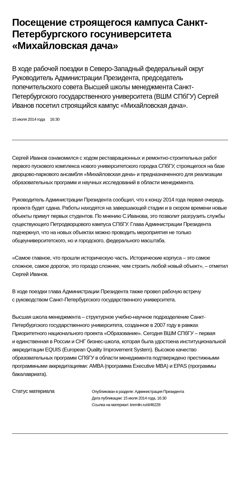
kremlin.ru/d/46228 (145, 404)
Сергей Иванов (29, 158)
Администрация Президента (159, 391)
